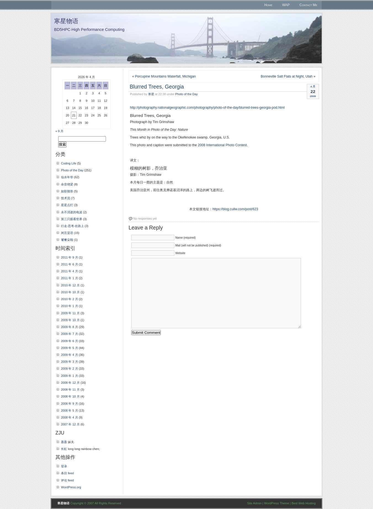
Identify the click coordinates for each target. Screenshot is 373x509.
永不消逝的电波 (71, 212)
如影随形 (67, 191)
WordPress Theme (276, 503)
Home (268, 5)
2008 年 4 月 (69, 417)
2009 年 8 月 (69, 327)
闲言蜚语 (67, 232)
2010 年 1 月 (69, 306)
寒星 (151, 94)
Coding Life (68, 163)
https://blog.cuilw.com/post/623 (235, 209)
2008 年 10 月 (70, 396)
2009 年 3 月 (69, 361)
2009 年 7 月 (69, 333)
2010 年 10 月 (70, 292)
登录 (64, 466)
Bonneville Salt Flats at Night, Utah (287, 76)
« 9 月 (59, 131)
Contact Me (308, 5)
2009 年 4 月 (69, 354)
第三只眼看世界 (71, 219)
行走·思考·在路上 (72, 226)
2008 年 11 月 (70, 389)
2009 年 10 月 (70, 320)
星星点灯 (67, 205)
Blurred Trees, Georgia (157, 87)
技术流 (65, 198)
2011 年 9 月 (69, 257)
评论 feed (67, 480)
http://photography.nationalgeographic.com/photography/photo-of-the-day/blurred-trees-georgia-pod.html (207, 108)
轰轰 (64, 442)
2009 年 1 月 (69, 375)
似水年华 (67, 177)
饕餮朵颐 (67, 239)
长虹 (64, 449)
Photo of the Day (186, 94)
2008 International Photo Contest (222, 145)
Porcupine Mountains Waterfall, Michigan (165, 76)
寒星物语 (66, 21)
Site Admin (254, 503)
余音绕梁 (67, 184)
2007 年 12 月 (70, 424)
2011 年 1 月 (69, 278)
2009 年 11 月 (70, 313)
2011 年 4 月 (69, 271)
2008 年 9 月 (69, 403)
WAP (286, 5)
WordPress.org (71, 487)
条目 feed (67, 473)
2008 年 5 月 (69, 410)
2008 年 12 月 (70, 382)
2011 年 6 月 (69, 264)
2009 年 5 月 (69, 348)
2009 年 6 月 (69, 341)
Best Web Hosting (304, 503)
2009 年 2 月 (69, 368)
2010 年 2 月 (69, 299)
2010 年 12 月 (70, 285)
